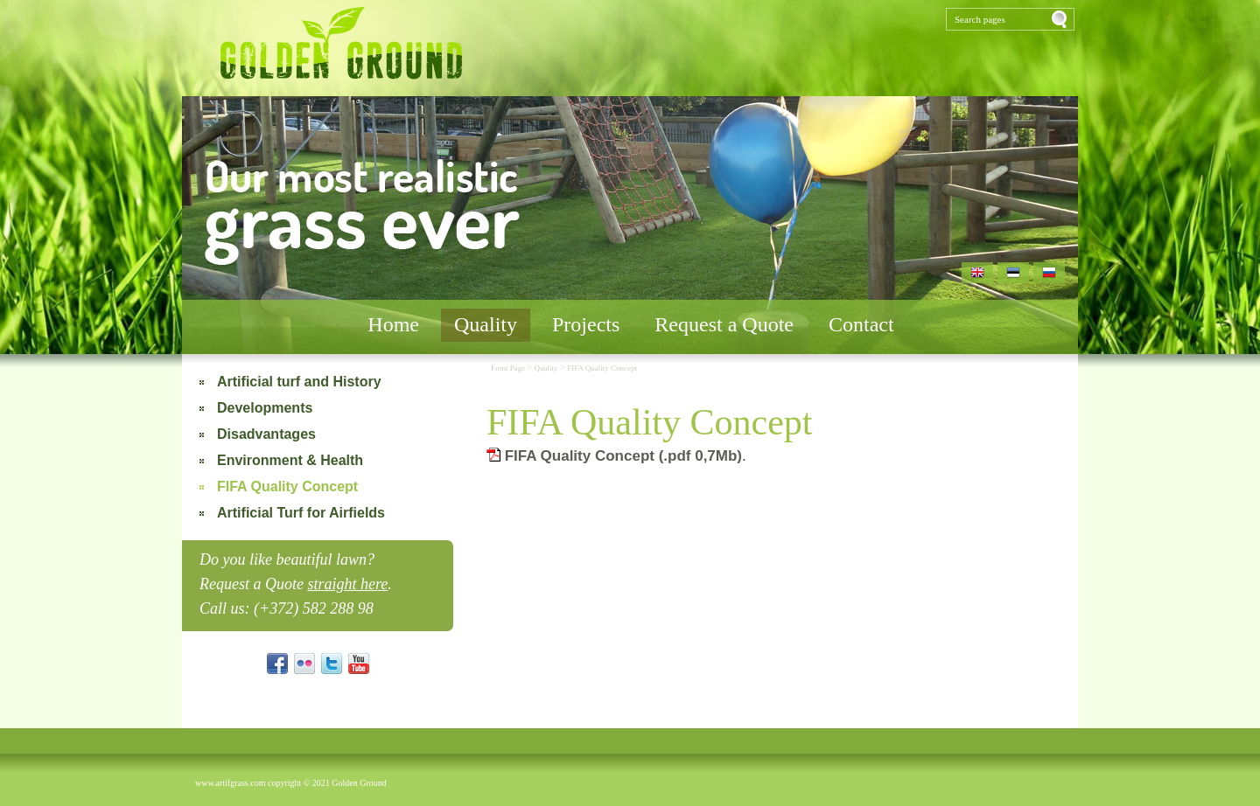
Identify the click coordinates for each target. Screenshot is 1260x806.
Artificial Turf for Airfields (301, 512)
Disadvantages (266, 434)
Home (393, 324)
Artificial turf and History (299, 381)
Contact (861, 324)
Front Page (509, 368)
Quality (485, 324)
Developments (264, 407)
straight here (347, 584)
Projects (586, 324)
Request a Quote (724, 324)
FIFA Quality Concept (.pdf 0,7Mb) (614, 456)
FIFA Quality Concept (287, 486)
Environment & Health (290, 460)
